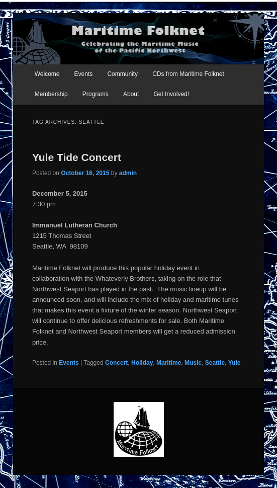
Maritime (168, 362)
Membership (51, 94)
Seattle (215, 362)
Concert (116, 362)
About (131, 94)
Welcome (47, 73)
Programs (95, 94)
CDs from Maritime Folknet (188, 73)
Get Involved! (171, 94)
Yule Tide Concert (76, 157)
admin (128, 173)
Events (83, 73)
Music (193, 362)
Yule (234, 362)
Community (122, 73)
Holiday (142, 362)
